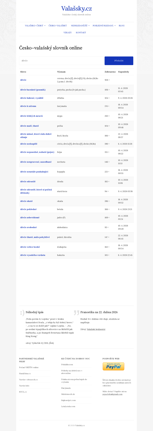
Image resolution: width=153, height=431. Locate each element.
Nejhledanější (79, 25)
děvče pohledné (28, 209)
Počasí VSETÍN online (29, 367)
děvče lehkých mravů (31, 116)
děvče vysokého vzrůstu (32, 255)
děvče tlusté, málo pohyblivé (35, 237)
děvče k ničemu (28, 106)
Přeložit (119, 60)
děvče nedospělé (28, 144)
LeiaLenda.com (68, 406)
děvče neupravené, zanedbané (36, 162)
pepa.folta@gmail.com (112, 394)
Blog (121, 25)
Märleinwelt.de (68, 394)
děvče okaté (26, 201)
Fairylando (66, 388)
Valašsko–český (34, 25)
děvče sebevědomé (29, 217)
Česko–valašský (58, 25)
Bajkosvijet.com (68, 400)
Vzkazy (68, 32)
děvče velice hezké (30, 247)
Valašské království (96, 329)
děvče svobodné (28, 227)
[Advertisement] (76, 282)
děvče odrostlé (28, 181)
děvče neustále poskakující (34, 171)
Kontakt (81, 32)
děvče (23, 80)
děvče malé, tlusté (29, 126)
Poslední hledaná (103, 25)
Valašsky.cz (76, 9)
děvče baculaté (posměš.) (32, 89)
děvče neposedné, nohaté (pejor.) (37, 152)
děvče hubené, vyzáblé (31, 98)
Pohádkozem (67, 364)
